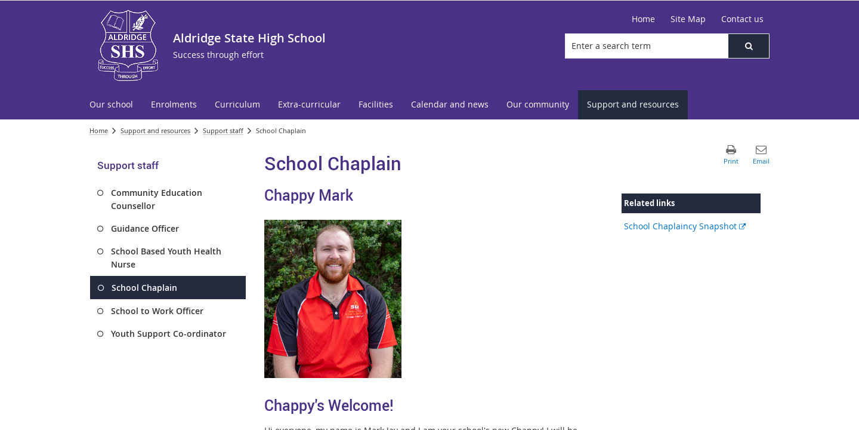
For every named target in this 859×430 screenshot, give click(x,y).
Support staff (223, 130)
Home (98, 130)
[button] (748, 46)
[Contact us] (742, 19)
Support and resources (155, 130)
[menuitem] (111, 104)
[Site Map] (688, 19)
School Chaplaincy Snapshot (685, 226)
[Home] (643, 19)
